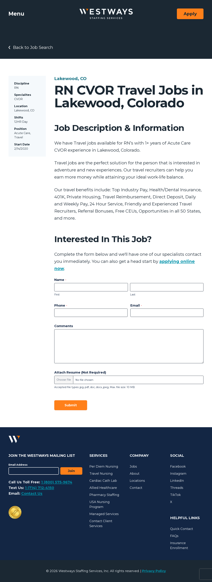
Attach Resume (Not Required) (80, 372)
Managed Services (104, 514)
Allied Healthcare (103, 488)
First (57, 294)
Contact (136, 488)
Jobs (133, 466)
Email (136, 305)
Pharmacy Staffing (104, 495)
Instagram (178, 474)
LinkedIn (177, 481)
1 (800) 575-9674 (56, 482)
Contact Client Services (100, 523)
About (134, 474)
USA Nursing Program (99, 504)
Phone (60, 305)
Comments (63, 326)
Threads (176, 488)
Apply (190, 13)
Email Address (18, 464)
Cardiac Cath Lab (103, 481)
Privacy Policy (154, 571)
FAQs (174, 536)
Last (132, 294)
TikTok (175, 495)
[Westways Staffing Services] (106, 14)
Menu (16, 13)
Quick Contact (181, 529)
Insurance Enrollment (179, 545)
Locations (137, 481)
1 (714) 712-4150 (39, 488)
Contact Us (31, 493)
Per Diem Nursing (103, 466)
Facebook (178, 466)
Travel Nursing (101, 474)
